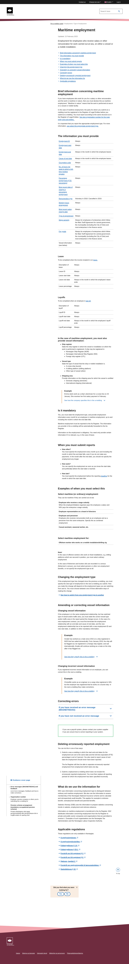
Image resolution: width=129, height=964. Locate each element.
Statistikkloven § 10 (68, 869)
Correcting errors (66, 73)
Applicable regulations (68, 81)
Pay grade (62, 231)
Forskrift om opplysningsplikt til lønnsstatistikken (80, 865)
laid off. (88, 301)
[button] (109, 2)
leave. (95, 260)
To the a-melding (22, 8)
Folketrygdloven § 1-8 (69, 846)
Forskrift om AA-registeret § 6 (72, 857)
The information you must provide (72, 56)
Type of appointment (66, 216)
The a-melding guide (56, 23)
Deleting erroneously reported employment (75, 75)
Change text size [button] (94, 2)
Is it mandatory (65, 58)
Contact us (82, 2)
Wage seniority (64, 220)
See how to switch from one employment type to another (82, 595)
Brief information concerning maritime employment (78, 53)
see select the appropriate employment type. (83, 126)
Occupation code (65, 162)
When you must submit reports (71, 61)
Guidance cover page (20, 567)
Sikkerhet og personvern (57, 953)
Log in (119, 2)
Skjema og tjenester (28, 953)
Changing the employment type (71, 67)
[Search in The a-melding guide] (111, 11)
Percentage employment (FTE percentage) (65, 180)
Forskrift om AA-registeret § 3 (72, 853)
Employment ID (64, 141)
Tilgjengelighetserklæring (75, 953)
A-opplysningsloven (68, 838)
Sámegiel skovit (42, 953)
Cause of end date (65, 158)
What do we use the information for (72, 78)
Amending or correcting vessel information (75, 70)
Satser (18, 953)
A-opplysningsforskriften (70, 842)
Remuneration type (65, 198)
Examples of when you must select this (74, 64)
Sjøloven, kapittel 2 (68, 861)
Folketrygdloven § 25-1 (70, 849)
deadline (104, 476)
